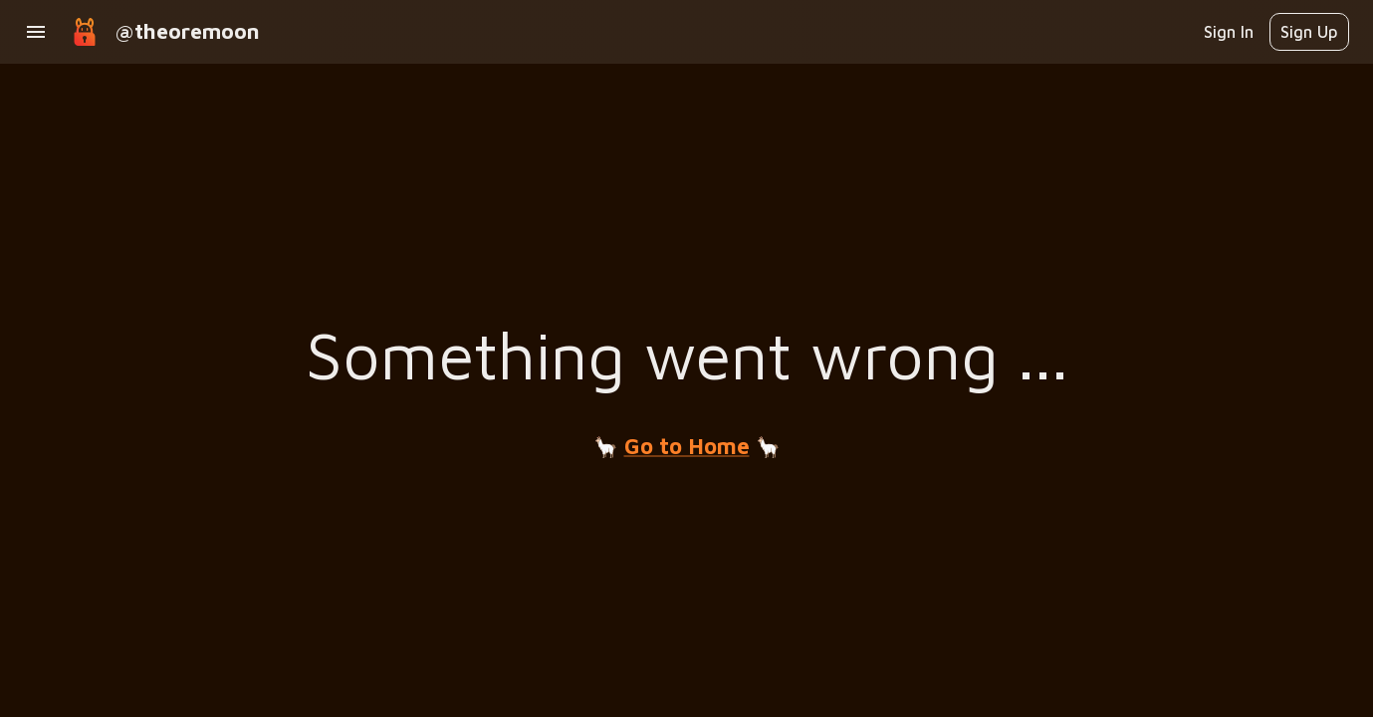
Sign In (1229, 31)
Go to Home (687, 446)
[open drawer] (36, 32)
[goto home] (85, 32)
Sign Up (1309, 31)
